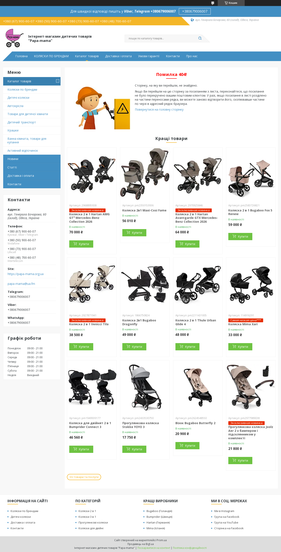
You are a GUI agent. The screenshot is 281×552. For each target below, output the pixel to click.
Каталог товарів (87, 56)
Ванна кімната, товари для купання (26, 140)
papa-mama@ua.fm (21, 284)
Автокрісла (15, 106)
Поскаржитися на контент (153, 548)
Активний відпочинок (22, 150)
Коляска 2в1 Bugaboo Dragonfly (139, 322)
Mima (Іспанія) (156, 528)
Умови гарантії (149, 56)
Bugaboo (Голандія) (159, 511)
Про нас (192, 56)
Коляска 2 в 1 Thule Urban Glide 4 (195, 322)
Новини (12, 159)
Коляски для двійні (91, 528)
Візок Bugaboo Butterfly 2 (195, 423)
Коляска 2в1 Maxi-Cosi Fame (144, 210)
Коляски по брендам (22, 89)
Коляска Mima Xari (243, 324)
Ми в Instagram (224, 511)
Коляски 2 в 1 (87, 511)
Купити (84, 244)
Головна (21, 56)
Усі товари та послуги (84, 477)
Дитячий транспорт (21, 122)
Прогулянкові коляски (93, 522)
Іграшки (12, 130)
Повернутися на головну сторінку (159, 109)
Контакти (173, 56)
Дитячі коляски (18, 98)
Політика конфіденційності (190, 548)
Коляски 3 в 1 (87, 517)
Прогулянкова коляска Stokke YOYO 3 (140, 425)
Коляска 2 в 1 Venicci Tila (89, 324)
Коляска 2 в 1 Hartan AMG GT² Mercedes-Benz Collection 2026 (89, 218)
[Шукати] (200, 38)
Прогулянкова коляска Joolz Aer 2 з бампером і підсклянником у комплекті (250, 432)
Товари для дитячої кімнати (27, 114)
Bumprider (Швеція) (159, 517)
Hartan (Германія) (158, 522)
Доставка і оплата (118, 56)
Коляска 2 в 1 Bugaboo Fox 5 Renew (250, 212)
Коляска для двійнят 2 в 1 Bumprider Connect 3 (90, 425)
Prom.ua (162, 540)
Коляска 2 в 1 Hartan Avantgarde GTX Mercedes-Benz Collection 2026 (196, 218)
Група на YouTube (226, 522)
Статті (12, 167)
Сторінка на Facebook (229, 528)
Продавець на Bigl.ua (140, 544)
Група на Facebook (226, 517)
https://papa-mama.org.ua (26, 274)
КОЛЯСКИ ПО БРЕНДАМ (51, 56)
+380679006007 (194, 11)
